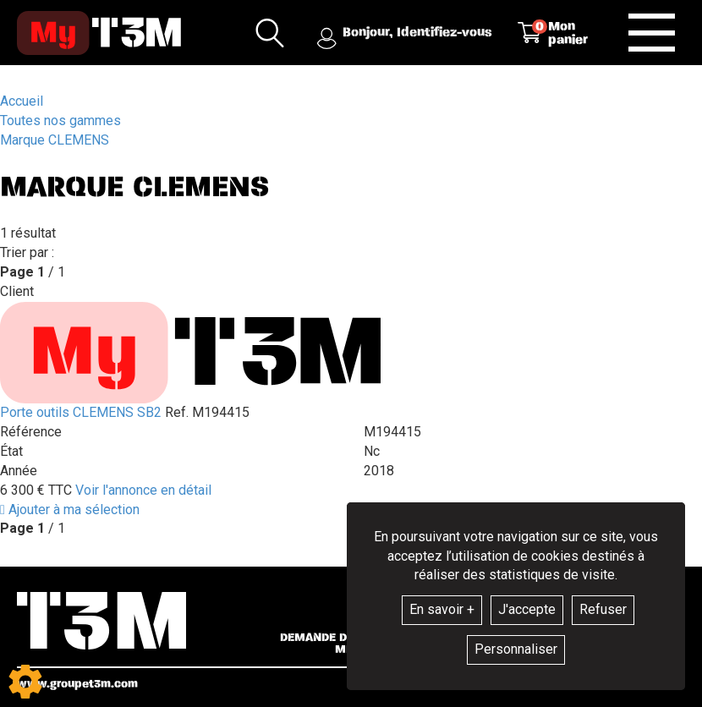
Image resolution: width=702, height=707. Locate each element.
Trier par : (27, 252)
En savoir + (441, 609)
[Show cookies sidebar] (25, 682)
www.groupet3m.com (77, 683)
